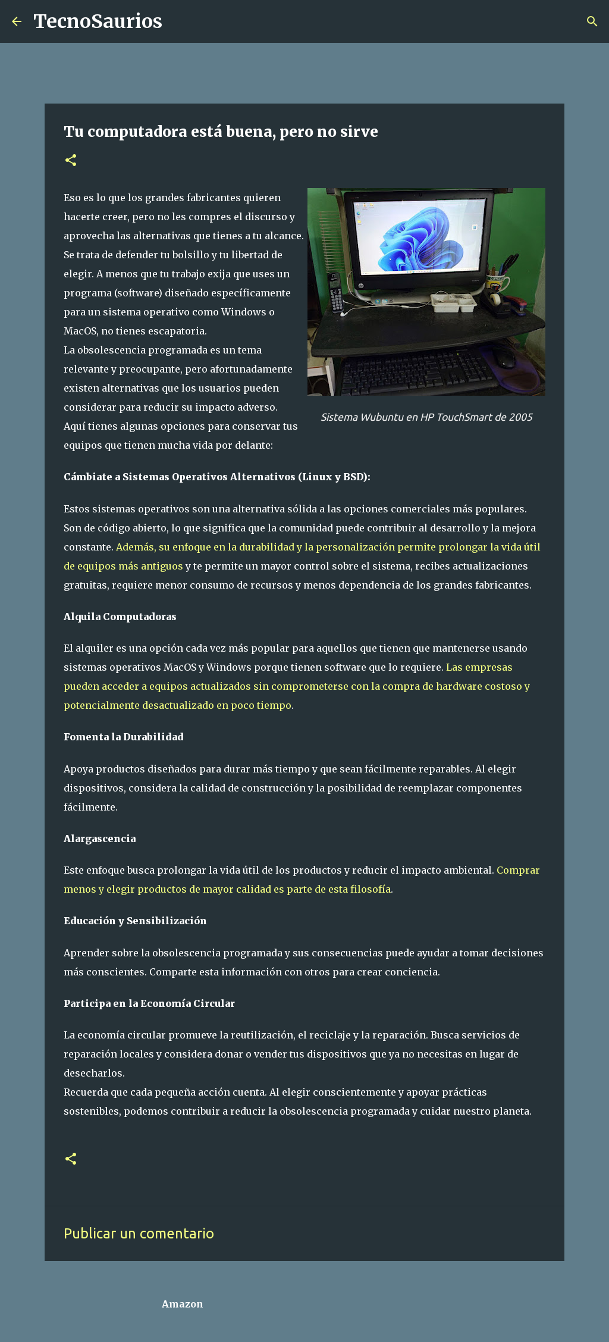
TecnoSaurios (97, 21)
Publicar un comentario (139, 1233)
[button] (71, 161)
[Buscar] (179, 21)
